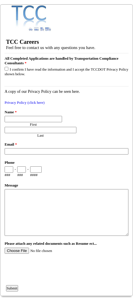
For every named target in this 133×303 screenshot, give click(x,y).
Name (11, 112)
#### (34, 175)
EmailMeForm (66, 18)
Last (40, 135)
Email (11, 144)
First (33, 124)
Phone (10, 162)
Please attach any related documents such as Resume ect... (51, 243)
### (7, 175)
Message (11, 185)
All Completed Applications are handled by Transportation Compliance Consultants (61, 60)
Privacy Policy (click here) (25, 102)
